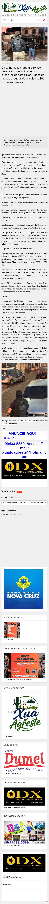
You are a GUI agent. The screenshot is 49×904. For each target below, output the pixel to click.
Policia (8, 63)
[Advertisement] (24, 110)
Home (3, 63)
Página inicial (7, 884)
